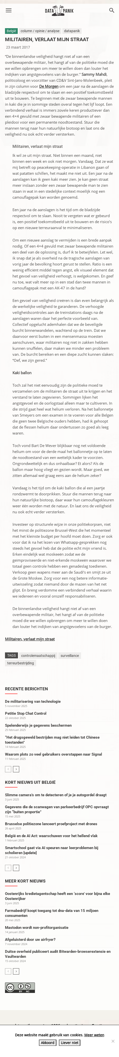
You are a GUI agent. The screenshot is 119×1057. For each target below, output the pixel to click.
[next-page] (16, 769)
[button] (8, 10)
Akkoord (47, 1042)
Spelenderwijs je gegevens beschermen (38, 725)
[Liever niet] (112, 1041)
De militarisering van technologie (33, 701)
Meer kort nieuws (25, 881)
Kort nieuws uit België (30, 782)
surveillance (70, 656)
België (11, 31)
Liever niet (69, 1042)
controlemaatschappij (38, 656)
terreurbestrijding (20, 663)
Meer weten (94, 1035)
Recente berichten (26, 688)
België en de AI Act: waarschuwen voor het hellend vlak (51, 836)
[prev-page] (8, 769)
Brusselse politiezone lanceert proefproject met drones (51, 824)
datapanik (72, 31)
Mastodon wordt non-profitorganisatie (36, 927)
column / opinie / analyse (40, 31)
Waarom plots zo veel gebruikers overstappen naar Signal (53, 754)
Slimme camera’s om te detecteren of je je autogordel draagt (56, 795)
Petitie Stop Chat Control (25, 713)
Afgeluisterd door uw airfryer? (30, 939)
